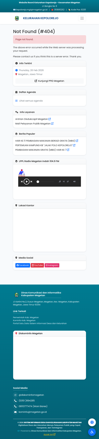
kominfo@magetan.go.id (33, 412)
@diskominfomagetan (31, 395)
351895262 (59, 9)
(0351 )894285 (27, 400)
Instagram (52, 265)
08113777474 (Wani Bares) (33, 406)
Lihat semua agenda (31, 100)
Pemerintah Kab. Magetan (26, 317)
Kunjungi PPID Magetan (49, 81)
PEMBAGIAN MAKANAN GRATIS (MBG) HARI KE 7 (41, 149)
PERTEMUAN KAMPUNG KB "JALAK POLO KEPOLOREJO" (44, 145)
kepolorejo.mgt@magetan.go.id (31, 9)
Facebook (23, 265)
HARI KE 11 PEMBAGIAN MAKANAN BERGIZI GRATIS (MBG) (45, 140)
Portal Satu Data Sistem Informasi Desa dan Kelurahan (40, 323)
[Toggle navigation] (82, 18)
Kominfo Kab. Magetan (24, 320)
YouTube (37, 265)
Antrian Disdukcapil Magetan (33, 119)
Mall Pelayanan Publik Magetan (34, 123)
